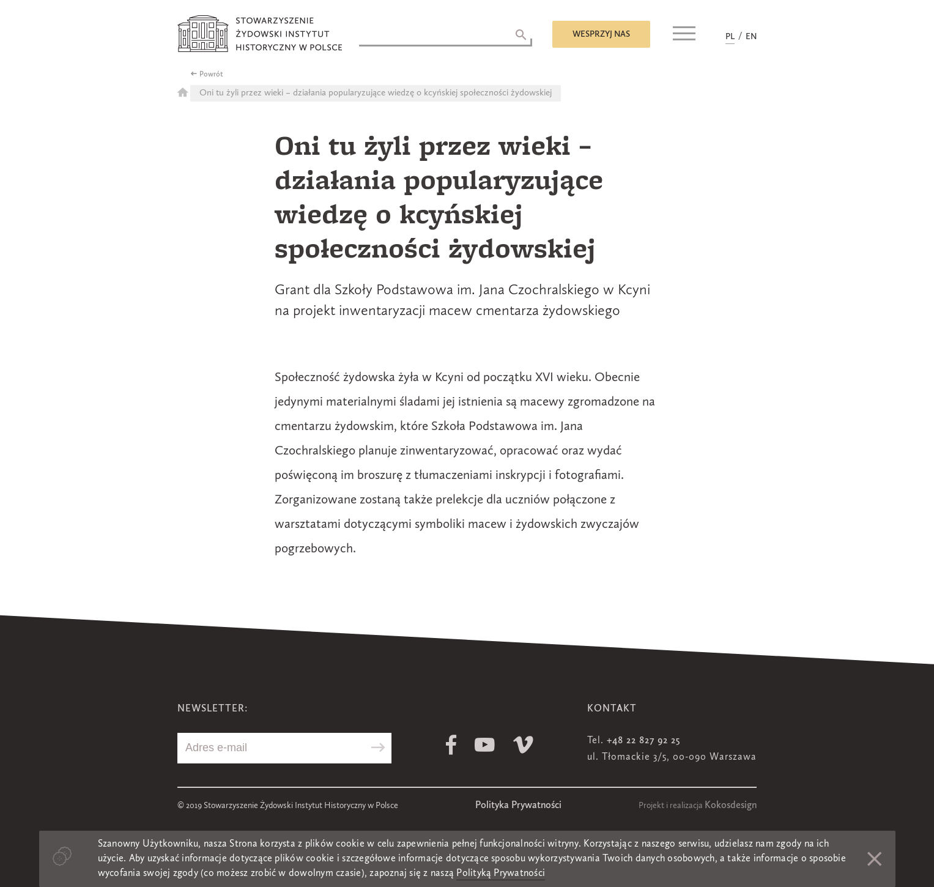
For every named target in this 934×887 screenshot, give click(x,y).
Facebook (451, 745)
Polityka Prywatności (518, 806)
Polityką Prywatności (500, 873)
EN (751, 36)
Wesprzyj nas (601, 34)
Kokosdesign (731, 806)
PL (730, 36)
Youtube (484, 745)
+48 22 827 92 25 (643, 741)
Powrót (211, 74)
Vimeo (523, 745)
